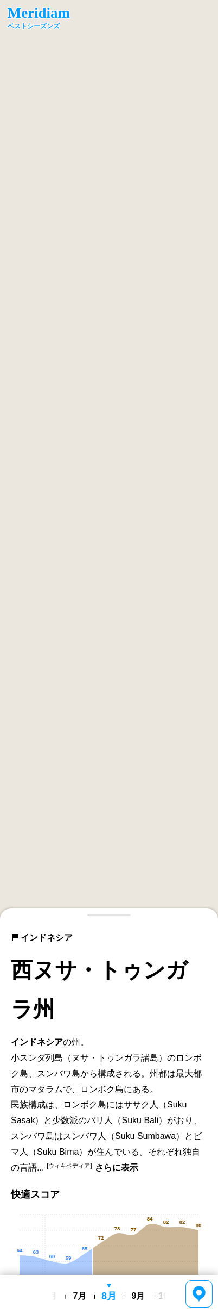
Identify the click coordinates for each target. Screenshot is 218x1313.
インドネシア (42, 937)
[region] (109, 459)
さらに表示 (116, 1167)
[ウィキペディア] (69, 1165)
